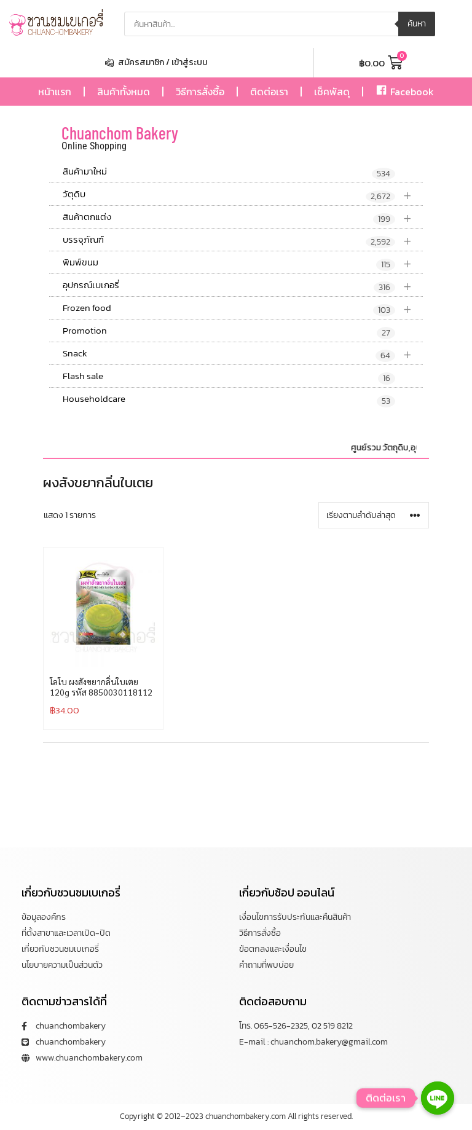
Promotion (229, 331)
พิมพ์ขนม (243, 262)
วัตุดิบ (243, 194)
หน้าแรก (54, 91)
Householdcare (229, 399)
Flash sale (229, 377)
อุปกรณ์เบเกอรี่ (243, 285)
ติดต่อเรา (269, 91)
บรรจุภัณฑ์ (243, 240)
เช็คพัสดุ (332, 91)
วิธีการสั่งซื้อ (200, 91)
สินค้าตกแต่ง (243, 217)
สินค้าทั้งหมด (123, 91)
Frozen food (243, 308)
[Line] (437, 1098)
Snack (243, 353)
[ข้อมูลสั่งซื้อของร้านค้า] (373, 515)
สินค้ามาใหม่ (229, 172)
